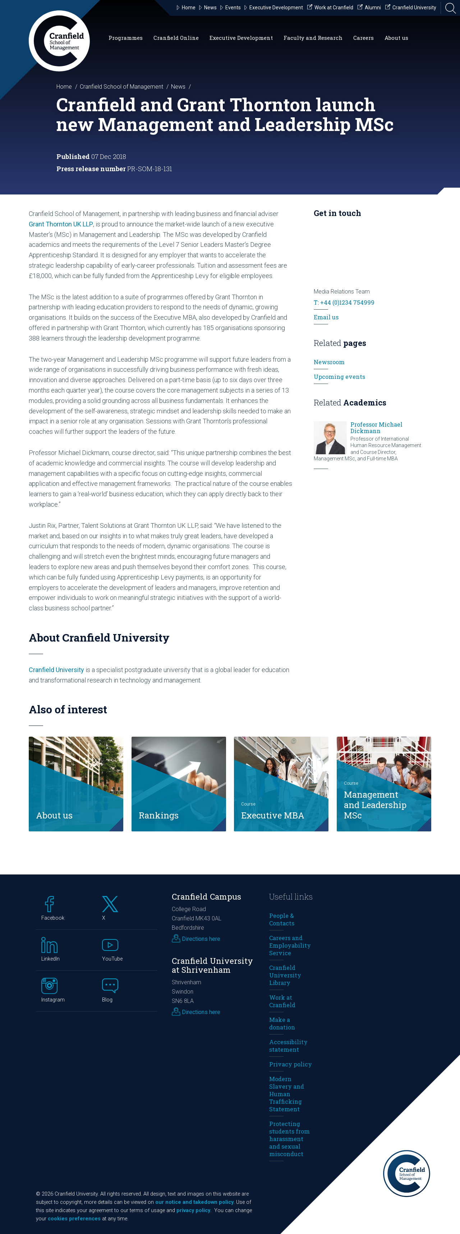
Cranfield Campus (206, 896)
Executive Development (241, 37)
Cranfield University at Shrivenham (212, 965)
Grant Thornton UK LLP (61, 224)
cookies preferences (74, 1219)
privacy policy (193, 1210)
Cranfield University (56, 670)
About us (396, 37)
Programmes (126, 37)
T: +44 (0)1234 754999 (344, 302)
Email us (326, 317)
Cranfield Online (176, 37)
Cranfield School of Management (121, 86)
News (178, 86)
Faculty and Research (313, 37)
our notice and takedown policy (194, 1202)
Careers (363, 37)
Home (64, 86)
